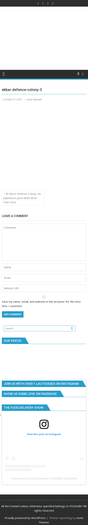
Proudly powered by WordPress (25, 518)
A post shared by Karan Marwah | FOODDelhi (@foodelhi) (44, 478)
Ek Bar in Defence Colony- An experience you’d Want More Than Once (22, 198)
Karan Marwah (33, 99)
